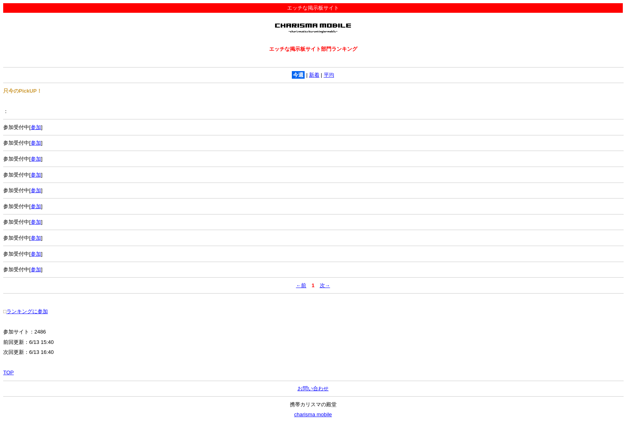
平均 (329, 75)
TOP (8, 372)
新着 (314, 75)
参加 (36, 127)
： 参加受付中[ (313, 119)
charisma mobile (313, 414)
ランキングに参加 (27, 311)
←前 (301, 285)
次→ (325, 285)
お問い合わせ (313, 388)
